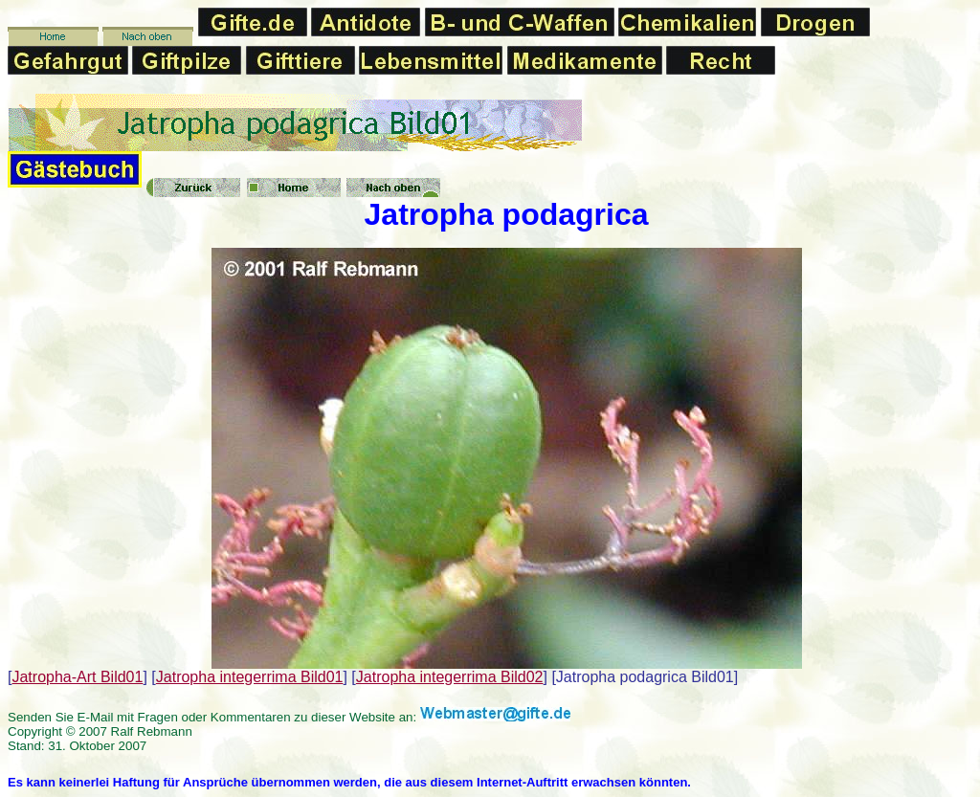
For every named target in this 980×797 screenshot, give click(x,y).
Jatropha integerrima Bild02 (450, 677)
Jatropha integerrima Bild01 (250, 677)
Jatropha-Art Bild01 (77, 677)
